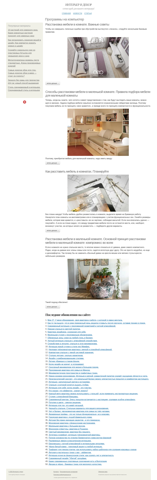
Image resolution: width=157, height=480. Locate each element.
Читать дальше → (53, 83)
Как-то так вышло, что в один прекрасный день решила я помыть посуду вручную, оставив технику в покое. (97, 323)
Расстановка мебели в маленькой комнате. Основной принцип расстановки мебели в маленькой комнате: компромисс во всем (95, 241)
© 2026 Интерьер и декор (16, 471)
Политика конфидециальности (62, 474)
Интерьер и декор (78, 4)
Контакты (56, 471)
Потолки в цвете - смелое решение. (65, 402)
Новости (77, 13)
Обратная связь (102, 471)
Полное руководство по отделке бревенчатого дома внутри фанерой (80, 438)
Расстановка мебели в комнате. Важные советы (77, 24)
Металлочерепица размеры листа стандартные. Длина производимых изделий (24, 63)
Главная (66, 13)
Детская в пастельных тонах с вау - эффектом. (70, 452)
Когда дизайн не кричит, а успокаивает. (66, 364)
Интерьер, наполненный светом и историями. (69, 382)
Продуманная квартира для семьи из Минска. (69, 370)
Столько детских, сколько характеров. (66, 355)
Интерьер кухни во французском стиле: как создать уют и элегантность (81, 455)
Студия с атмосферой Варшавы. (63, 397)
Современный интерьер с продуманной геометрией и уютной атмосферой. (82, 326)
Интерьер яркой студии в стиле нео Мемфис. (69, 347)
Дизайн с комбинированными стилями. (66, 358)
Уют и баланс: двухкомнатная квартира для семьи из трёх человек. (79, 411)
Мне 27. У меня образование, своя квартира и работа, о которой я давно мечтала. (85, 320)
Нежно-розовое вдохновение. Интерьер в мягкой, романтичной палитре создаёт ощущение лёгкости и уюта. (98, 376)
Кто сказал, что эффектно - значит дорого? (68, 391)
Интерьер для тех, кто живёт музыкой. (66, 405)
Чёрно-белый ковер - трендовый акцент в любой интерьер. (76, 447)
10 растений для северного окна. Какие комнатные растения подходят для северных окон (23, 33)
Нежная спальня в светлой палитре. (64, 329)
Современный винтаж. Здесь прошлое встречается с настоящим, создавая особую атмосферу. (92, 400)
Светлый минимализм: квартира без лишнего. (70, 432)
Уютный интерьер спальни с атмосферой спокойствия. (73, 341)
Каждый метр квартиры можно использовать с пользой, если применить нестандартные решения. (93, 394)
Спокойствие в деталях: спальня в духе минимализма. (72, 344)
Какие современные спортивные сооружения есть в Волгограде (78, 461)
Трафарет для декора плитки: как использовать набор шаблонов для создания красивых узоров (92, 450)
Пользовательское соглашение (69, 471)
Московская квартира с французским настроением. (72, 423)
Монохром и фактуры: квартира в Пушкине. (68, 429)
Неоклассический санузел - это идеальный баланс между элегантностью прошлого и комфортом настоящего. (99, 379)
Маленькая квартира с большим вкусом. (67, 426)
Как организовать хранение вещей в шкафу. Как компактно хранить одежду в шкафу (24, 43)
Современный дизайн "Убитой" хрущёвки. (68, 458)
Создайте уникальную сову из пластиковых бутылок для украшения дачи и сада (21, 53)
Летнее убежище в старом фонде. (64, 361)
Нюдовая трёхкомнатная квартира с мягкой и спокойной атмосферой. (80, 350)
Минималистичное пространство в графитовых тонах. (73, 373)
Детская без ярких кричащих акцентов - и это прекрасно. (74, 420)
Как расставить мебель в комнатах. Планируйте (77, 171)
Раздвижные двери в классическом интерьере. (70, 441)
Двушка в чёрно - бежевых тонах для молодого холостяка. (75, 464)
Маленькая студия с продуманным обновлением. (70, 335)
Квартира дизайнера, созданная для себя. (67, 332)
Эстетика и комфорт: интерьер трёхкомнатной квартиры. (74, 435)
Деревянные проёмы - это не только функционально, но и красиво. (79, 414)
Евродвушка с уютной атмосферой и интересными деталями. (77, 444)
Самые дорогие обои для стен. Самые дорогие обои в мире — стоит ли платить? (22, 73)
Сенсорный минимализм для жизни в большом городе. (74, 367)
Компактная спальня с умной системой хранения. (71, 352)
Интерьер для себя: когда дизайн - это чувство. (70, 388)
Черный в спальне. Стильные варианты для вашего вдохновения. (79, 408)
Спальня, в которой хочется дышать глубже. (69, 385)
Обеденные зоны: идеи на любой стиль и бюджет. (70, 338)
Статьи (88, 13)
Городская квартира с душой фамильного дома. (70, 417)
